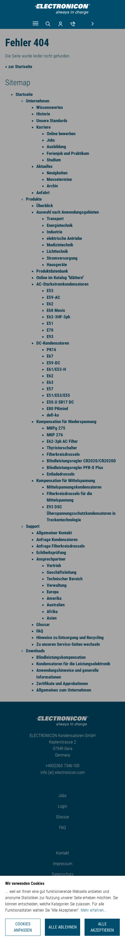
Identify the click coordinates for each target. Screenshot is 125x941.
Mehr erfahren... (94, 910)
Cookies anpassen (23, 927)
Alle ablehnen (62, 927)
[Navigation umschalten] (35, 23)
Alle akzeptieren (102, 927)
